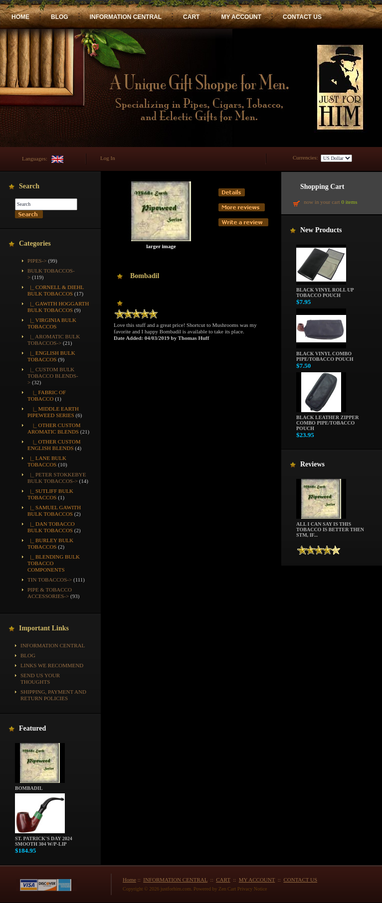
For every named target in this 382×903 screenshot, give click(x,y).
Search (29, 186)
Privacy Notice (252, 889)
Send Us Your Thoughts (40, 678)
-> (52, 375)
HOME (20, 16)
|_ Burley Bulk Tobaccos (50, 543)
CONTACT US (302, 16)
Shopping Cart (322, 186)
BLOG (59, 16)
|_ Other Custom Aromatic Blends (54, 428)
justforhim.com (176, 889)
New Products (321, 230)
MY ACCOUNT (241, 16)
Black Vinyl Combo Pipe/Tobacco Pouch (325, 354)
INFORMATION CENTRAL (126, 16)
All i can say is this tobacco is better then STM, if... (330, 527)
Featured (32, 728)
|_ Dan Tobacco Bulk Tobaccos (51, 527)
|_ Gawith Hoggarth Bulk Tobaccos (58, 307)
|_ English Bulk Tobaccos (51, 356)
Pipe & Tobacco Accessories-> (49, 593)
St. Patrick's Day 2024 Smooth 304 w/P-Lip (43, 839)
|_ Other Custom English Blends (54, 445)
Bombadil (40, 786)
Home (129, 880)
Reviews (312, 464)
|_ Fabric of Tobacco (46, 395)
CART (191, 16)
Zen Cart (227, 889)
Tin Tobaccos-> (49, 580)
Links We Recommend (51, 665)
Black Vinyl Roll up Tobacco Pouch (325, 290)
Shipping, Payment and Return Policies (53, 695)
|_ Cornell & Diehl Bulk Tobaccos (55, 290)
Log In (107, 158)
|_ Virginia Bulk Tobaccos (51, 323)
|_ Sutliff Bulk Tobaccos (50, 494)
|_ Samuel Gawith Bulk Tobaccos (54, 510)
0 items (349, 202)
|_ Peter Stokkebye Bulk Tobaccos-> (56, 477)
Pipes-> (37, 261)
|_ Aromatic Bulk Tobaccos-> (53, 339)
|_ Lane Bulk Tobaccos (46, 461)
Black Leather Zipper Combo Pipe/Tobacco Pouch (327, 420)
